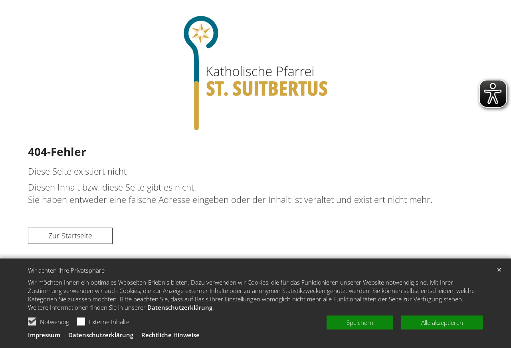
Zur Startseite (70, 235)
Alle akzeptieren (442, 340)
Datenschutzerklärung (179, 325)
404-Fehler (57, 151)
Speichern (360, 340)
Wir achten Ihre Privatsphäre (66, 287)
